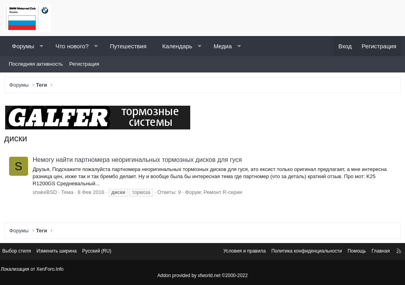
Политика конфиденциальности (295, 252)
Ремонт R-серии (224, 194)
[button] (41, 46)
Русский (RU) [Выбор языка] (108, 252)
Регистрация (84, 64)
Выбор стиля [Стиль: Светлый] (23, 252)
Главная (374, 252)
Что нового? (72, 46)
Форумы (23, 46)
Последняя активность (36, 64)
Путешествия (128, 46)
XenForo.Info (51, 269)
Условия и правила (229, 252)
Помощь (349, 252)
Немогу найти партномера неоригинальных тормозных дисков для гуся (139, 161)
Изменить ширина (65, 252)
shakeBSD (46, 194)
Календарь (177, 46)
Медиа (223, 46)
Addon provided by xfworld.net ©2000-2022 (202, 276)
